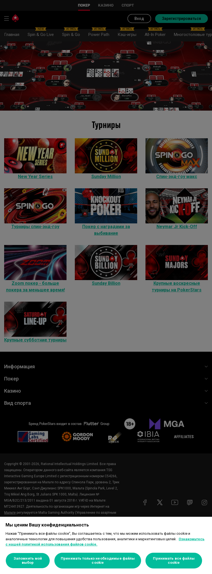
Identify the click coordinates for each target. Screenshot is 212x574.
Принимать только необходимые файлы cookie (98, 560)
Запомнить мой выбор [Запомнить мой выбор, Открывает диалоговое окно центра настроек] (28, 560)
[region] (106, 545)
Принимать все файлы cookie (173, 560)
